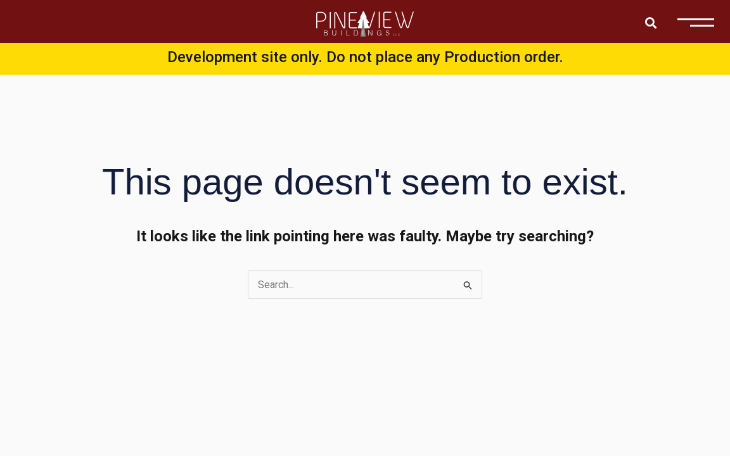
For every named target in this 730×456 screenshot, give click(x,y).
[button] (650, 22)
